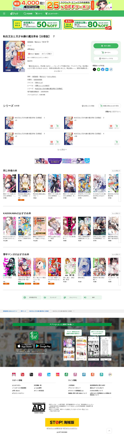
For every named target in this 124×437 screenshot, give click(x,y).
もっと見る (115, 170)
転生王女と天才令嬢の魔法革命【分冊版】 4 (89, 133)
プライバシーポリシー (74, 388)
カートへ (107, 52)
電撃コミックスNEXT (42, 85)
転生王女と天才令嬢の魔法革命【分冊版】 (49, 88)
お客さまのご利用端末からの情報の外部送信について (100, 394)
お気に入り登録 (89, 106)
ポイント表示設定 (39, 390)
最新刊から (117, 111)
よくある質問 (37, 388)
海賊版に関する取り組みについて (77, 393)
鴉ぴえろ (38, 42)
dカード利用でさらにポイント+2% (37, 57)
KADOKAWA (38, 79)
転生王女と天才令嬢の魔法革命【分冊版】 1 (30, 118)
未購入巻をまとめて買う (111, 106)
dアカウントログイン (18, 393)
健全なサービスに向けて (97, 388)
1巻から (108, 111)
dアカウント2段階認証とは (75, 390)
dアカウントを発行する (54, 428)
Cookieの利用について (96, 390)
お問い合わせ (16, 390)
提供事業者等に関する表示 (97, 385)
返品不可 (29, 61)
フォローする (48, 42)
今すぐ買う (107, 46)
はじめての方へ (16, 385)
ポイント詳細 (46, 54)
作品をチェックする (107, 58)
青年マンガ (39, 82)
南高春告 (30, 42)
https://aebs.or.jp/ (55, 411)
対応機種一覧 (37, 385)
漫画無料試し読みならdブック (10, 311)
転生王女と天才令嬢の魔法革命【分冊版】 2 (89, 118)
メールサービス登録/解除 (19, 388)
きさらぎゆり (51, 76)
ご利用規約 (71, 385)
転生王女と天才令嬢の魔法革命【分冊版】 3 (30, 133)
